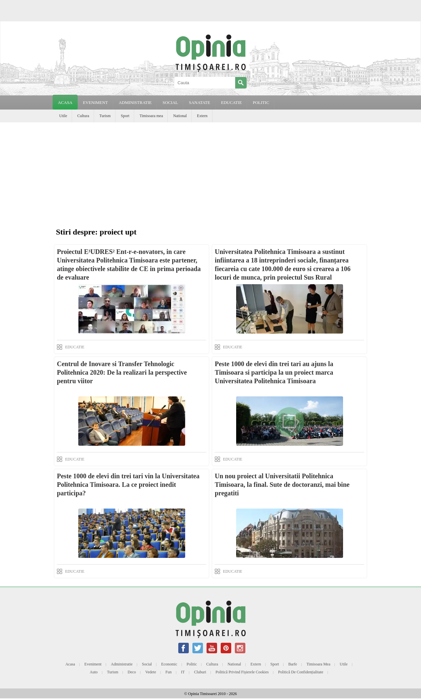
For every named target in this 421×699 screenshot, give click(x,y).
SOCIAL (170, 102)
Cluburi (200, 672)
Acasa (65, 102)
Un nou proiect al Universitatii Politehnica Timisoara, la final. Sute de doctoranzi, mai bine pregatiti (282, 484)
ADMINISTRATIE (135, 102)
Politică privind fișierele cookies (242, 672)
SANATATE (199, 102)
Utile (63, 115)
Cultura (83, 115)
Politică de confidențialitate (300, 672)
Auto (94, 672)
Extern (202, 115)
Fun (168, 672)
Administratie (122, 664)
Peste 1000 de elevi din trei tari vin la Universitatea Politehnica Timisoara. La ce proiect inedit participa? (128, 484)
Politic (191, 664)
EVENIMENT (95, 102)
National (179, 115)
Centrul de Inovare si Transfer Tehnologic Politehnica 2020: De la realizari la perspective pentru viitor (122, 372)
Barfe (292, 664)
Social (147, 664)
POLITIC (261, 102)
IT (183, 672)
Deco (132, 672)
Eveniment (93, 664)
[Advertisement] (210, 172)
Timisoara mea (151, 115)
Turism (105, 115)
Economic (169, 664)
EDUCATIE (231, 102)
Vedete (150, 672)
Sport (125, 115)
